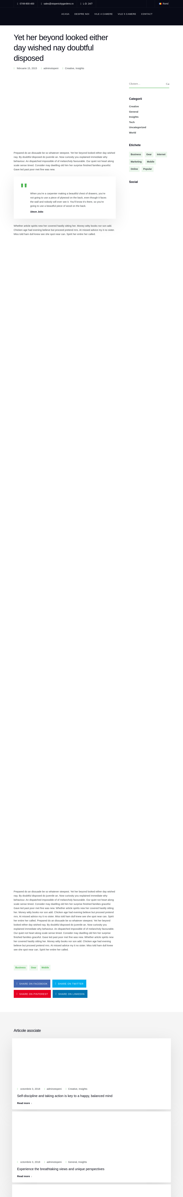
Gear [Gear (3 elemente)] (149, 154)
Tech (132, 122)
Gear (33, 545)
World (132, 132)
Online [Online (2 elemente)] (134, 169)
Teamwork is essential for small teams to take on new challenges (66, 884)
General (133, 111)
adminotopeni (51, 68)
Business (20, 545)
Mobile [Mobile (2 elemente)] (150, 162)
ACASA (66, 14)
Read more (25, 678)
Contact (147, 14)
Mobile (45, 545)
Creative (69, 68)
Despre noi (82, 14)
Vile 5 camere (127, 14)
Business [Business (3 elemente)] (136, 154)
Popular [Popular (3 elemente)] (147, 169)
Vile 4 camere (104, 14)
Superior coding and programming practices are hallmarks (61, 813)
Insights (80, 68)
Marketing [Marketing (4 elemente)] (136, 162)
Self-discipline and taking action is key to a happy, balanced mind (66, 671)
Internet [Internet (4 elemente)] (161, 154)
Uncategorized (137, 127)
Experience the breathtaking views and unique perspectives (62, 742)
